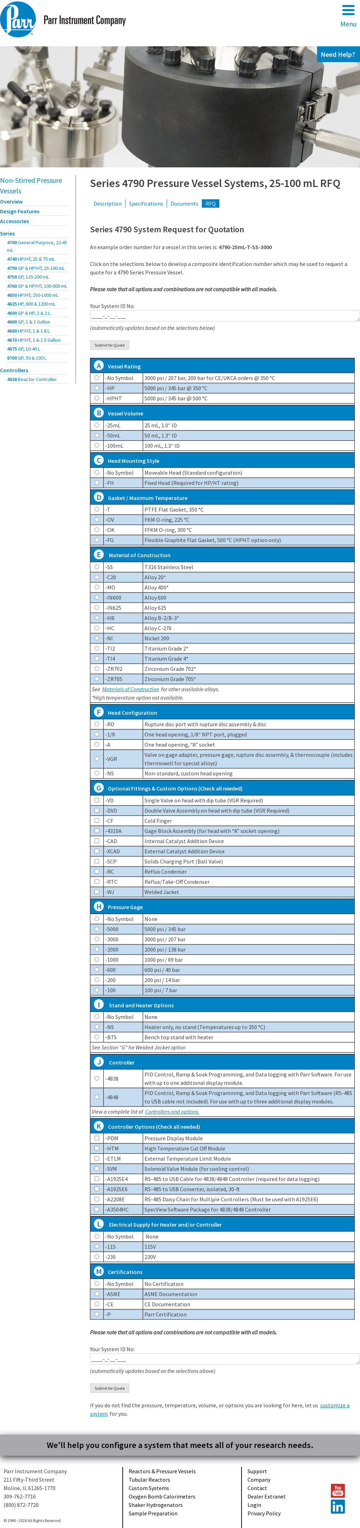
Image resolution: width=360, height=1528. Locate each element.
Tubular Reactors (149, 1479)
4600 (29, 313)
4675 (23, 349)
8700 (27, 358)
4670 (33, 340)
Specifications (146, 203)
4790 (36, 268)
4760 (37, 286)
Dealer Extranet (267, 1496)
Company (259, 1479)
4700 (37, 246)
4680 (28, 331)
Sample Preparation (153, 1513)
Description (108, 203)
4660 (28, 322)
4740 (31, 259)
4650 (33, 295)
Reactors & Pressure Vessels (162, 1471)
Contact (257, 1488)
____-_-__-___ (225, 315)
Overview (11, 201)
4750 (28, 277)
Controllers (14, 370)
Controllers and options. (172, 1111)
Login (254, 1504)
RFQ (211, 203)
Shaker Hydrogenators (156, 1504)
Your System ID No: (225, 316)
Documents (184, 203)
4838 (32, 379)
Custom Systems (149, 1488)
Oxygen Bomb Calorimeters (162, 1496)
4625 (31, 304)
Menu (348, 15)
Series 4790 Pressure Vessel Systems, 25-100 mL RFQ (215, 183)
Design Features (19, 211)
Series (7, 233)
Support (257, 1471)
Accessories (14, 221)
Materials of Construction (130, 689)
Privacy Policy (264, 1513)
